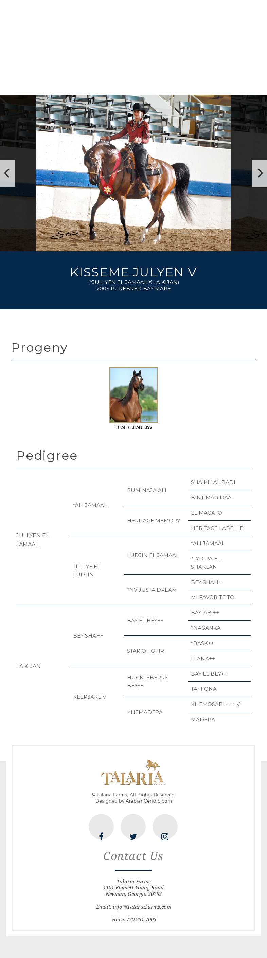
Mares (133, 80)
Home (23, 80)
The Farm (60, 80)
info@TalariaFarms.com (142, 907)
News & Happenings (212, 80)
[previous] (7, 173)
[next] (259, 173)
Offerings (173, 80)
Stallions (99, 80)
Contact (244, 80)
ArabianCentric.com (149, 801)
